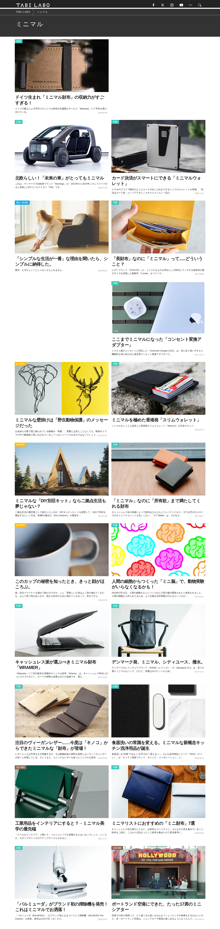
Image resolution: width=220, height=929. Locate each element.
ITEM (18, 43)
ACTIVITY (20, 365)
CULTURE (20, 769)
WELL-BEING (22, 204)
